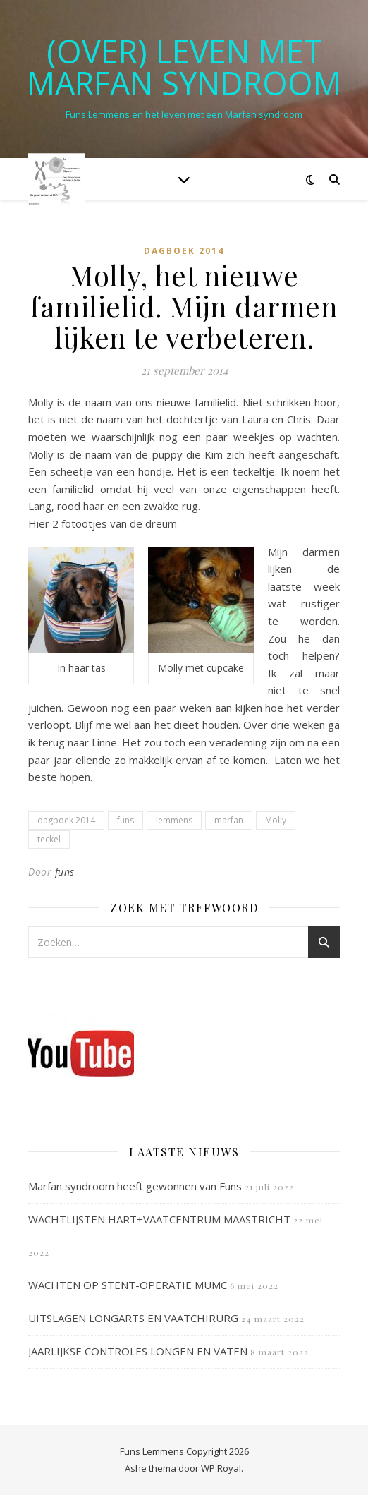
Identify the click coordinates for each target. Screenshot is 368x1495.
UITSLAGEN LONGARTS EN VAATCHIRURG (133, 1318)
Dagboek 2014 (184, 251)
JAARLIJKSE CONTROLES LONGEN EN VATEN (137, 1351)
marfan (228, 820)
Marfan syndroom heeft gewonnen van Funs (135, 1186)
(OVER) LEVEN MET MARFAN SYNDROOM (184, 67)
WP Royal (221, 1468)
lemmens (174, 820)
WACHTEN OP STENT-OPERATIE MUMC (127, 1285)
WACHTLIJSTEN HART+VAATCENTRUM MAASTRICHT (159, 1219)
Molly (275, 820)
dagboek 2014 (66, 820)
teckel (49, 839)
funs (125, 820)
